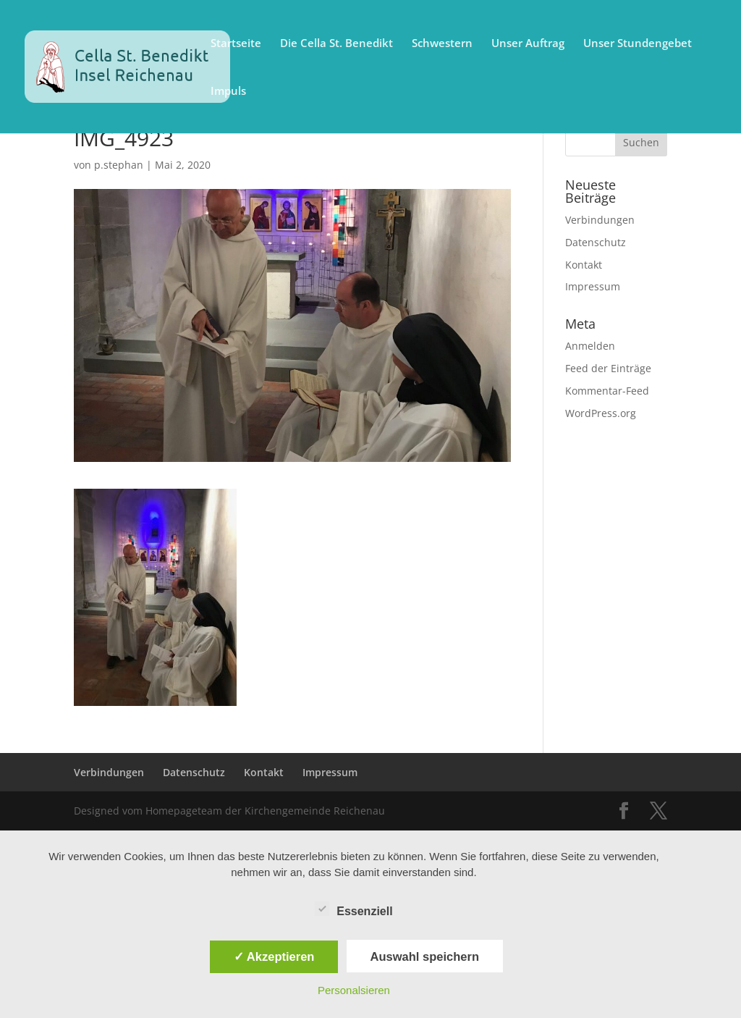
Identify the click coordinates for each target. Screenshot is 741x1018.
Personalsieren (354, 990)
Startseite (236, 44)
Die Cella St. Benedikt (336, 44)
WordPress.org (600, 413)
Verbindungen (600, 220)
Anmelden (590, 346)
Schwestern (442, 44)
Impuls (228, 91)
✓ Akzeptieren (274, 956)
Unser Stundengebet (637, 44)
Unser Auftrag (527, 44)
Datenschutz (595, 242)
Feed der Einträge (608, 368)
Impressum (592, 286)
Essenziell (353, 909)
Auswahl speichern (424, 956)
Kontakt (583, 265)
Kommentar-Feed (607, 390)
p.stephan (118, 165)
